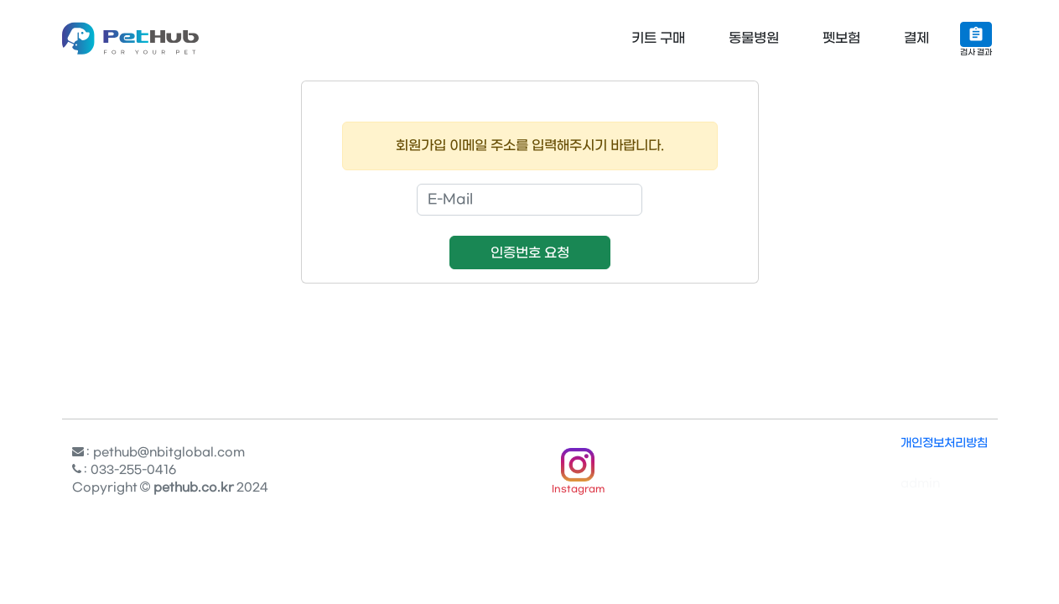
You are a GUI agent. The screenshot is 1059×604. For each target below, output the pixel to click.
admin (920, 483)
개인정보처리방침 (944, 443)
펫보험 (841, 38)
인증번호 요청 (530, 253)
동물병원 (754, 38)
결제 (916, 38)
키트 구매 (658, 38)
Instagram (578, 489)
